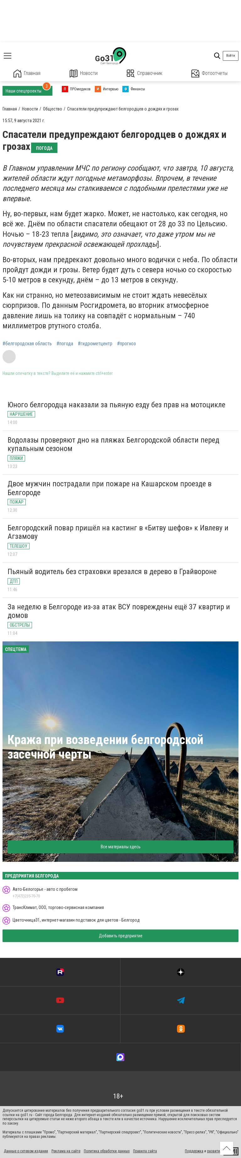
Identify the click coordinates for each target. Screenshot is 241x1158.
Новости (84, 73)
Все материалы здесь (121, 846)
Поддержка (194, 1151)
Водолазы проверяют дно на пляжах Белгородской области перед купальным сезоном (113, 444)
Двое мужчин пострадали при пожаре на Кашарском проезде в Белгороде (110, 488)
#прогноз (126, 344)
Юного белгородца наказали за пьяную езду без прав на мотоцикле (116, 404)
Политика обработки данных (107, 1151)
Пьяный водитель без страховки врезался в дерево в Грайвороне (112, 571)
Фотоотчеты (209, 73)
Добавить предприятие (120, 935)
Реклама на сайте (65, 1151)
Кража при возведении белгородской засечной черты (105, 747)
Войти (230, 56)
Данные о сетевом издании (26, 1151)
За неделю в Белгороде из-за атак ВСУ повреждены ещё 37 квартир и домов (119, 611)
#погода (64, 344)
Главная (26, 73)
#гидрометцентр (95, 344)
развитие (214, 1151)
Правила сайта (145, 1151)
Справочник (144, 73)
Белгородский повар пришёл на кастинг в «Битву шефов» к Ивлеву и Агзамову (118, 532)
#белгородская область (27, 344)
